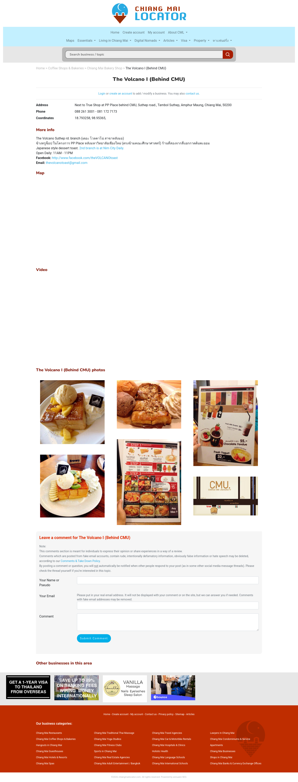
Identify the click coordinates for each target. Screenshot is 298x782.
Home (115, 32)
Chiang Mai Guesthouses (49, 751)
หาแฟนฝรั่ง (221, 40)
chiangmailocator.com (129, 777)
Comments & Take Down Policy (80, 561)
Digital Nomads (146, 40)
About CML (176, 32)
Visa (184, 40)
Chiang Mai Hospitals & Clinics (168, 745)
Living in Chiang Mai (114, 40)
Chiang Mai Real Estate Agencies (112, 757)
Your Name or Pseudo (49, 582)
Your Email (47, 596)
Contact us (151, 714)
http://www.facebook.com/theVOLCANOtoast (85, 158)
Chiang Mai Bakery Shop (104, 68)
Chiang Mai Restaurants (49, 733)
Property (200, 40)
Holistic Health (160, 751)
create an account (120, 93)
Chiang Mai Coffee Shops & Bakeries (56, 739)
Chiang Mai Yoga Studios (107, 739)
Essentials (85, 40)
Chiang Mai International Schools (170, 763)
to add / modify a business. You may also (159, 93)
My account (156, 32)
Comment (46, 616)
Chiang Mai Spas (45, 763)
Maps (70, 40)
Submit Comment (94, 638)
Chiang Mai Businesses (222, 751)
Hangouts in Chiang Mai (49, 745)
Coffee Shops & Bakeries (66, 68)
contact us (192, 93)
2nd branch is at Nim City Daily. (101, 148)
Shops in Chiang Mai (221, 757)
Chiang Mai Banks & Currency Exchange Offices (235, 763)
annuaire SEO (179, 777)
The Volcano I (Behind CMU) (146, 68)
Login (101, 93)
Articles (169, 40)
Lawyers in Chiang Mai (222, 733)
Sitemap (179, 714)
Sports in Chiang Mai (105, 751)
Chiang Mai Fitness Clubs (108, 745)
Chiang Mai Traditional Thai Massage (114, 733)
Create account (134, 32)
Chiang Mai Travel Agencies (167, 733)
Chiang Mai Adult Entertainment (111, 763)
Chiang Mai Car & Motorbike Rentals (171, 739)
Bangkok (135, 763)
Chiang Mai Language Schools (168, 757)
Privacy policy (166, 714)
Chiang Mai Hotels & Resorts (51, 757)
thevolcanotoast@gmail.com (66, 163)
